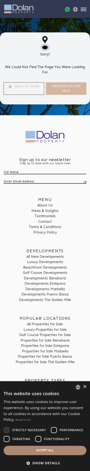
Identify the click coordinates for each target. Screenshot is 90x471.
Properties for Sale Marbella (45, 351)
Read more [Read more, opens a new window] (23, 420)
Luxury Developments (45, 262)
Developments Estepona (45, 283)
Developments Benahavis (45, 278)
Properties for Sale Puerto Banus (45, 356)
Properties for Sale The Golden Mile (45, 362)
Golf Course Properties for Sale (45, 335)
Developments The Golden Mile (45, 300)
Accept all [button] (45, 450)
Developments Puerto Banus (45, 294)
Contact (45, 221)
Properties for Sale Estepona (45, 346)
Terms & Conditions (45, 227)
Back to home (24, 86)
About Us (45, 205)
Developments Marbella (45, 289)
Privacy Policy (45, 232)
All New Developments (45, 256)
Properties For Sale (66, 88)
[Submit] (84, 182)
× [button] (84, 387)
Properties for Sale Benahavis (45, 340)
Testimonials (45, 216)
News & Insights (45, 211)
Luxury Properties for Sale (45, 329)
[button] (45, 463)
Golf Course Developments (45, 273)
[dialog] (45, 426)
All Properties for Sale (45, 324)
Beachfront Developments (45, 267)
